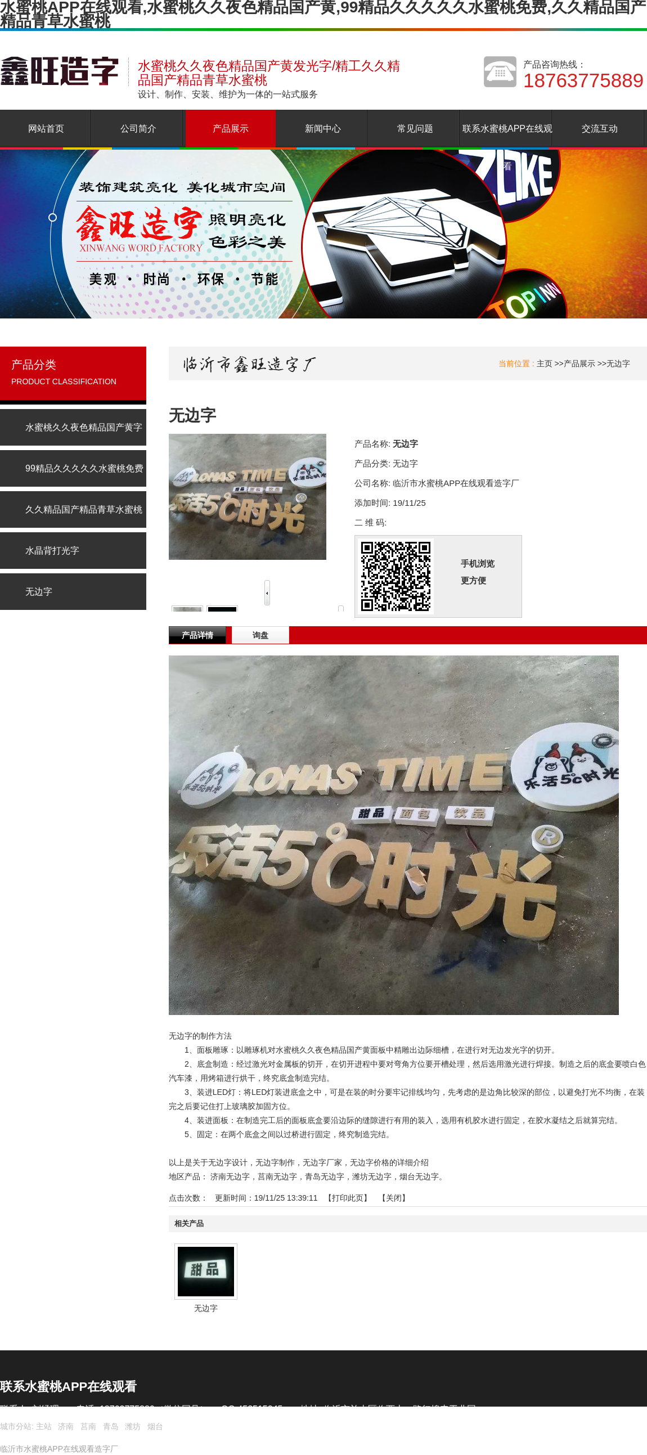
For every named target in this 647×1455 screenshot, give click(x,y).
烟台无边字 (419, 1176)
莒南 (88, 1426)
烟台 (155, 1426)
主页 (544, 363)
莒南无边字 (277, 1176)
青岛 (111, 1426)
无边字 (618, 363)
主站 (43, 1426)
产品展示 (579, 363)
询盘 (260, 635)
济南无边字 (230, 1176)
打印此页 (347, 1197)
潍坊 (133, 1426)
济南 (66, 1426)
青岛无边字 (324, 1176)
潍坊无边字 (372, 1176)
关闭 (394, 1197)
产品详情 (197, 635)
